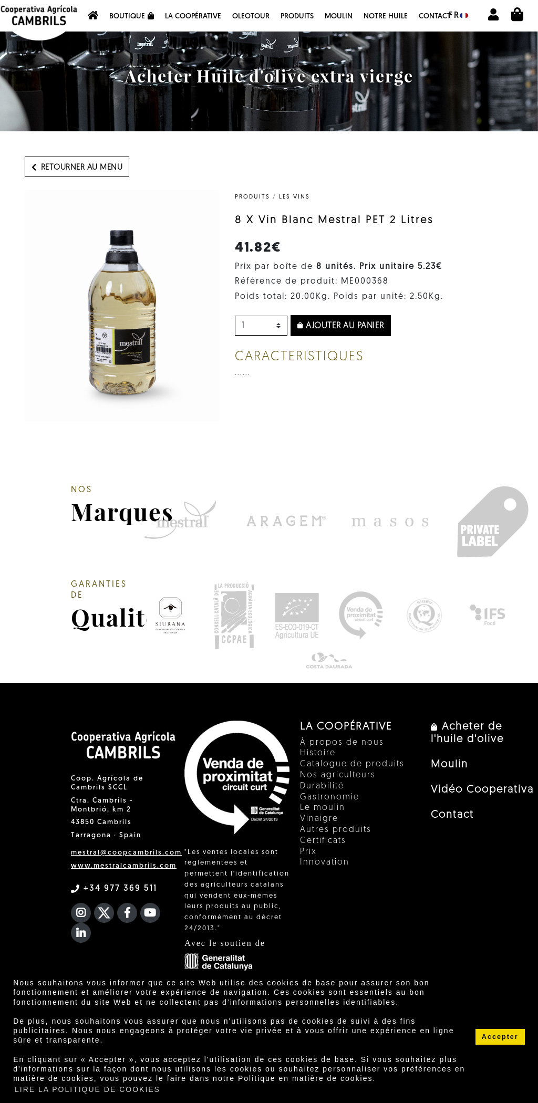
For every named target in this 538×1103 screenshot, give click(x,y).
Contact (435, 16)
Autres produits (335, 830)
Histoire (318, 753)
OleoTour (251, 16)
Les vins (294, 197)
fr (458, 16)
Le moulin (322, 808)
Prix (308, 852)
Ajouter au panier (340, 326)
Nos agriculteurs (338, 775)
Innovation (324, 862)
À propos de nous (342, 742)
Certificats (323, 841)
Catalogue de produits (352, 764)
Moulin (339, 16)
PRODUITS (297, 16)
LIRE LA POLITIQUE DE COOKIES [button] (87, 1089)
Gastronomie (329, 797)
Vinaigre (319, 819)
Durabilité (322, 786)
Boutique (131, 16)
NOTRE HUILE (386, 16)
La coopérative (193, 16)
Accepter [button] (500, 1036)
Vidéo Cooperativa (482, 790)
